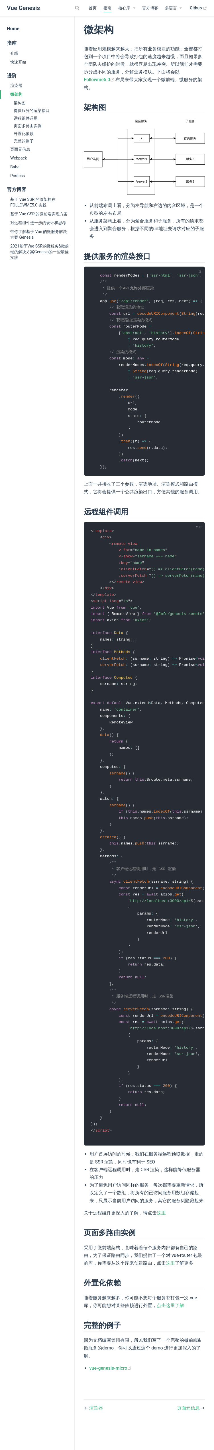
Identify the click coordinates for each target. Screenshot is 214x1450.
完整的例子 (24, 141)
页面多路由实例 (28, 126)
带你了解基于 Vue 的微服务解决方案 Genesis (38, 234)
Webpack (18, 158)
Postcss (17, 175)
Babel (15, 167)
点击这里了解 (170, 1329)
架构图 (20, 103)
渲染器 (16, 85)
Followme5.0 (99, 79)
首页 (93, 8)
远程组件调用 (26, 118)
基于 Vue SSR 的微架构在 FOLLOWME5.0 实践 (33, 202)
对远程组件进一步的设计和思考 (38, 222)
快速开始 (18, 62)
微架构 (16, 94)
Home (13, 28)
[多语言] (173, 8)
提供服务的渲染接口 (32, 110)
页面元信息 (20, 149)
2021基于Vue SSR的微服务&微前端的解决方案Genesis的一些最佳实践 (39, 252)
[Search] (78, 8)
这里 (161, 1236)
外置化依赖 (24, 133)
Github (198, 8)
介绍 (14, 53)
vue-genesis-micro (110, 1391)
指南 (107, 8)
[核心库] (126, 8)
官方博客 (150, 8)
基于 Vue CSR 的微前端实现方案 (39, 214)
